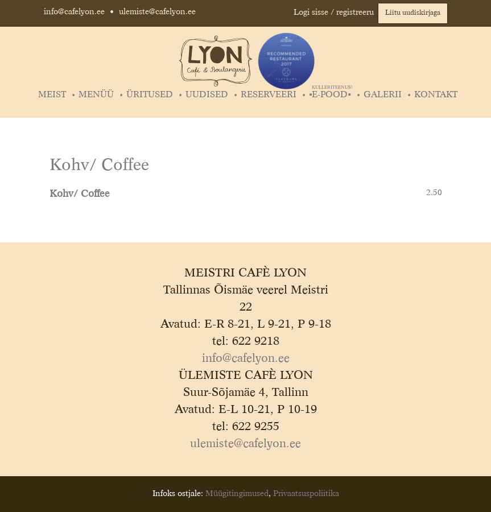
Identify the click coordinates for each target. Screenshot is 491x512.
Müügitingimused (237, 494)
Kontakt (435, 95)
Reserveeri (268, 95)
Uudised (206, 95)
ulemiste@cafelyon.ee (157, 12)
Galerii (383, 95)
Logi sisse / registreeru (334, 12)
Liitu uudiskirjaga (412, 13)
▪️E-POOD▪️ (331, 95)
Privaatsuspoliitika (306, 494)
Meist (52, 95)
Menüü (96, 95)
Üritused (149, 95)
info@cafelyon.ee (74, 12)
